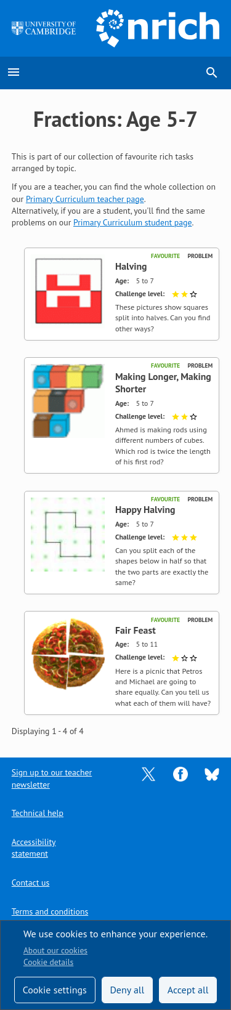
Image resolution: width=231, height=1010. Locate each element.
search (212, 72)
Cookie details (48, 962)
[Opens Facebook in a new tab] (180, 773)
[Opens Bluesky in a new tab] (212, 773)
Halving (131, 266)
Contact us (30, 882)
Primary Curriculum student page (132, 222)
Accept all (188, 990)
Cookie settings (55, 990)
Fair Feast (135, 630)
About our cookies (55, 950)
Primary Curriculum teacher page (85, 198)
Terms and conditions (50, 911)
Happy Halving (145, 509)
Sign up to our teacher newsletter (52, 778)
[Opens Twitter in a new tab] (148, 773)
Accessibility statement (34, 847)
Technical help (37, 812)
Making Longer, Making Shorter (163, 382)
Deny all (127, 990)
